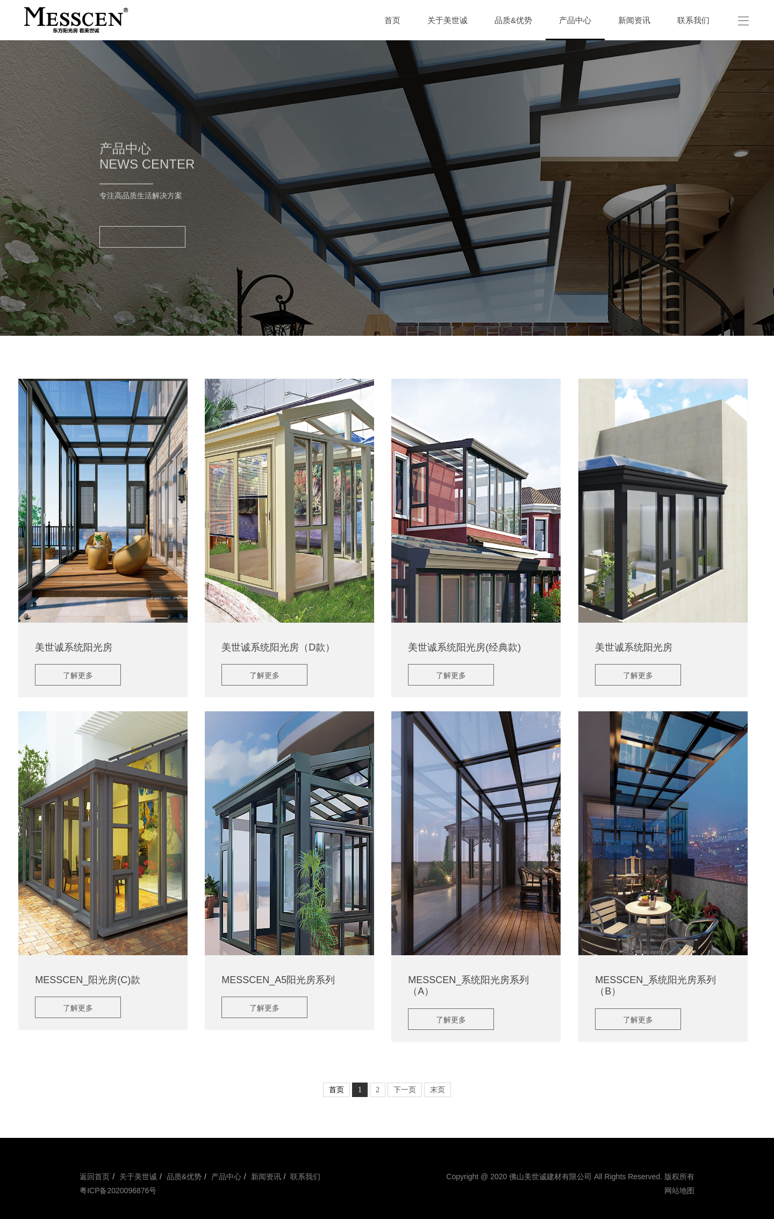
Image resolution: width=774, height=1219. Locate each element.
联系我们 (305, 1176)
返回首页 (95, 1176)
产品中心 (225, 1176)
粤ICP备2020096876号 (118, 1190)
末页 (437, 1090)
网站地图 (679, 1190)
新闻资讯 (266, 1176)
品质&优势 (184, 1176)
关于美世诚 (137, 1176)
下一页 (404, 1090)
